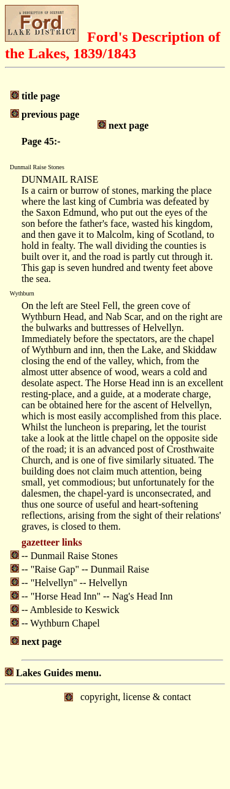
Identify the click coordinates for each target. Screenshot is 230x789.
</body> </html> (115, 736)
